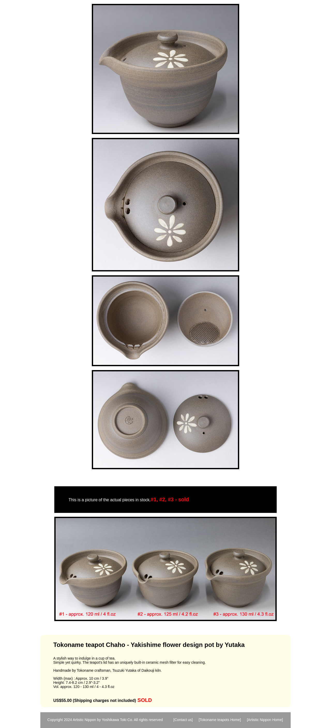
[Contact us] (183, 720)
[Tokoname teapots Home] (220, 720)
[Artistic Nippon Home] (265, 720)
